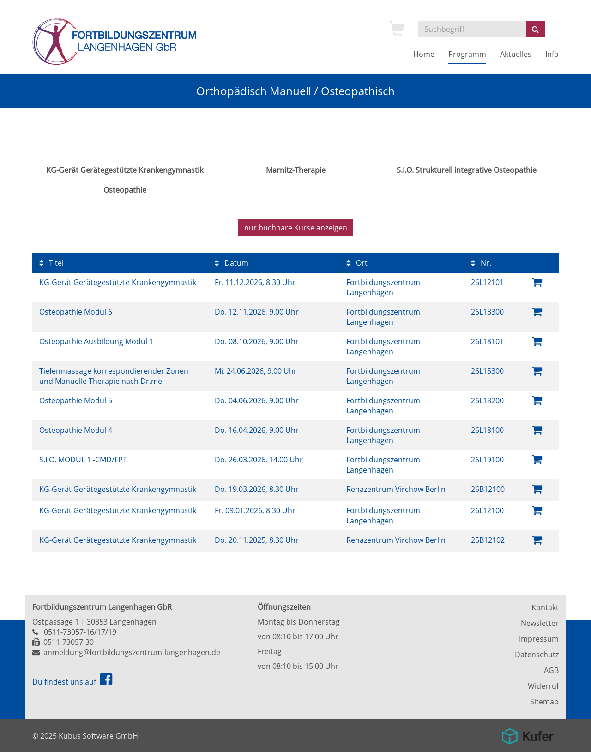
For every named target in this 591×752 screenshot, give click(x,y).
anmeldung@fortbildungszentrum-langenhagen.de (131, 652)
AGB (551, 670)
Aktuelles (515, 54)
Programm (467, 54)
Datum (231, 263)
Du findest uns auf (72, 682)
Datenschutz (537, 654)
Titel (51, 263)
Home (423, 54)
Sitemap (544, 702)
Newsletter (540, 623)
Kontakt (545, 607)
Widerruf (543, 686)
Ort (357, 263)
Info (552, 54)
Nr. (481, 263)
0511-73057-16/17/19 (80, 632)
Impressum (539, 639)
